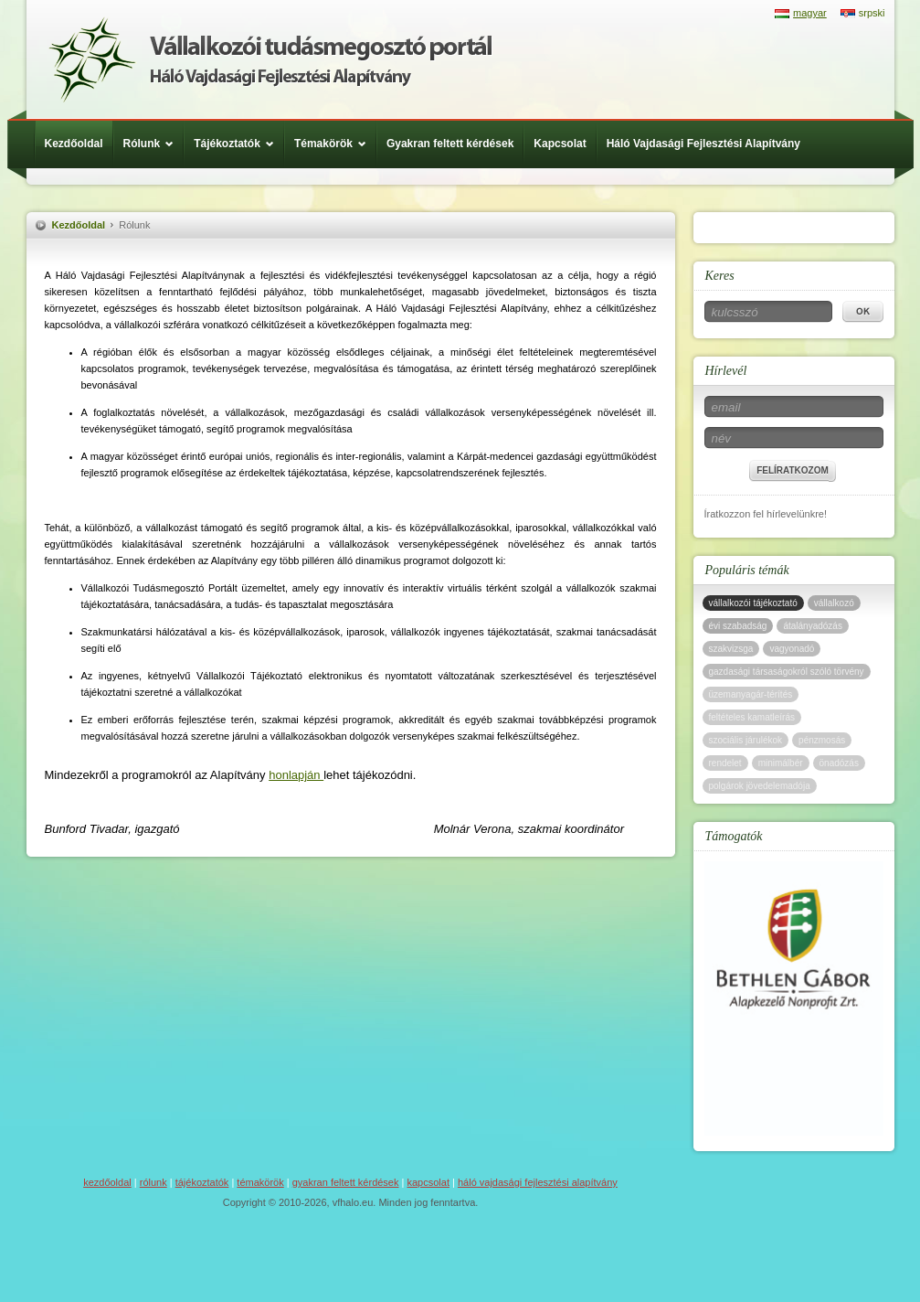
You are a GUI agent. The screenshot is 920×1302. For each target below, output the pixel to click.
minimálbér (780, 763)
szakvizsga (731, 649)
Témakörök (334, 143)
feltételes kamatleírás (752, 717)
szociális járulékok (746, 740)
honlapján (296, 775)
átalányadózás (812, 626)
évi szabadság (738, 626)
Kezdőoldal (74, 143)
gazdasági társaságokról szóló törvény (786, 672)
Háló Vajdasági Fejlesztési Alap (270, 59)
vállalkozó (834, 603)
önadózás (839, 763)
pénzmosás (821, 740)
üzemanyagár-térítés (751, 694)
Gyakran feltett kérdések (449, 143)
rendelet (725, 763)
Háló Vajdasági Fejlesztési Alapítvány (703, 143)
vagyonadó (791, 649)
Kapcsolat (560, 143)
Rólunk (153, 143)
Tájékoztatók (238, 143)
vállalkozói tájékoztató (753, 603)
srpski (872, 12)
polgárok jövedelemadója (759, 786)
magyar (810, 12)
